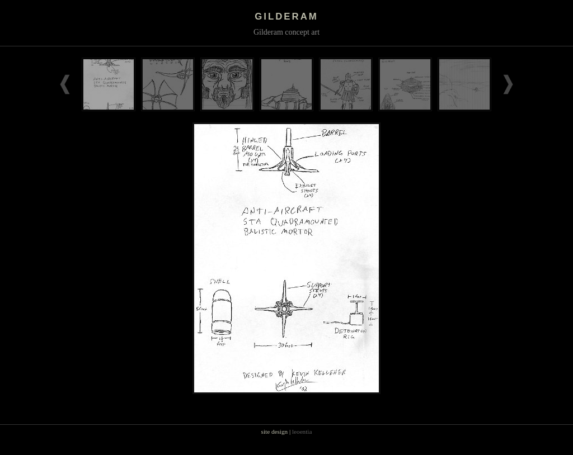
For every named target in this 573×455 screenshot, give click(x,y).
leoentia (302, 431)
